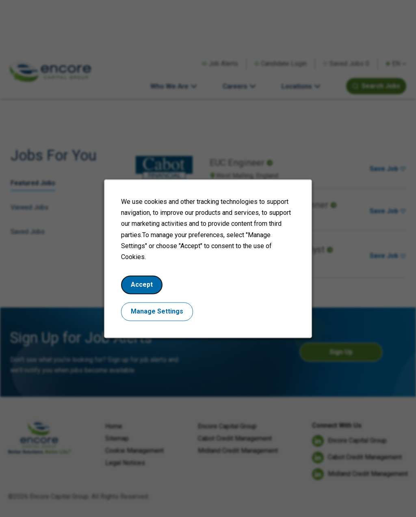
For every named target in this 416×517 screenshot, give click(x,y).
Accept (144, 290)
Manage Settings (159, 316)
